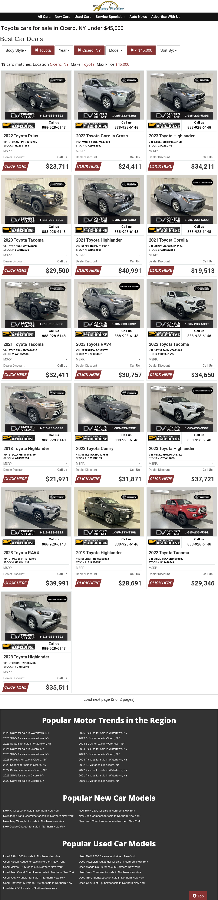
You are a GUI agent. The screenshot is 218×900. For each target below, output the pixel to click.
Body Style (16, 50)
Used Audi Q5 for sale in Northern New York (30, 888)
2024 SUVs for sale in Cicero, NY (23, 748)
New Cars (62, 17)
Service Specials (110, 17)
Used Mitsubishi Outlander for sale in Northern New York (113, 861)
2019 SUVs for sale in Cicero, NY (99, 780)
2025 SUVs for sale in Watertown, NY (26, 738)
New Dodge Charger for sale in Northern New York (34, 826)
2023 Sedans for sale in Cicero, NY (24, 764)
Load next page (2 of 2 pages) (109, 699)
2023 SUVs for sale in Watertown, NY (26, 754)
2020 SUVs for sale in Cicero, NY (23, 780)
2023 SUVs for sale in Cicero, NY (99, 754)
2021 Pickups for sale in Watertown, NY (103, 775)
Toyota (43, 50)
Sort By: (168, 50)
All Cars (44, 17)
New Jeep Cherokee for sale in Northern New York (110, 821)
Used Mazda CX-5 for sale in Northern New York (33, 867)
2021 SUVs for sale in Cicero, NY (23, 775)
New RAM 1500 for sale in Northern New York (31, 810)
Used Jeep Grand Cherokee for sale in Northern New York (39, 872)
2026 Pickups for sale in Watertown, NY (103, 733)
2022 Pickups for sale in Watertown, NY (103, 770)
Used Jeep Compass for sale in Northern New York (110, 872)
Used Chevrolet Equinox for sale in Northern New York (112, 882)
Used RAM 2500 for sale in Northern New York (107, 856)
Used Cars (83, 17)
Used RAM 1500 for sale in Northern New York (31, 856)
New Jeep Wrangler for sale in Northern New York (33, 821)
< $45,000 (141, 50)
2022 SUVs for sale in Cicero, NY (99, 764)
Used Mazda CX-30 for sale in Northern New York (109, 867)
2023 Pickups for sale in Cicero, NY (25, 759)
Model (115, 50)
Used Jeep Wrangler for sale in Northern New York (34, 877)
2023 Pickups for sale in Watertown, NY (103, 759)
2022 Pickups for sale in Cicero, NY (25, 770)
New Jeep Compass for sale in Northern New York (109, 815)
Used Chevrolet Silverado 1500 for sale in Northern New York (37, 883)
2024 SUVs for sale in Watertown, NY (102, 743)
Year (64, 50)
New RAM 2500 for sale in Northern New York (107, 810)
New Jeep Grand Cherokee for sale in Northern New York (38, 815)
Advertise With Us (165, 17)
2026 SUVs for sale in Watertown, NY (26, 733)
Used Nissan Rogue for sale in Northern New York (34, 861)
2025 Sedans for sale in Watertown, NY (27, 743)
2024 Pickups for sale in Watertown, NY (103, 748)
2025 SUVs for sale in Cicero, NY (99, 738)
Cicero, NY (89, 50)
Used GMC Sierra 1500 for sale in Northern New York (111, 877)
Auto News (138, 17)
